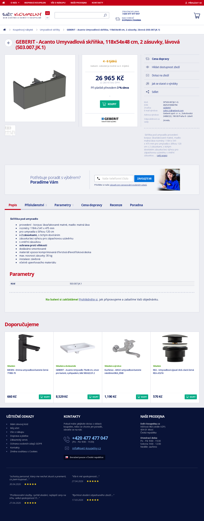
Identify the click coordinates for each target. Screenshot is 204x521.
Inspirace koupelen (35, 2)
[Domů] (5, 2)
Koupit (112, 104)
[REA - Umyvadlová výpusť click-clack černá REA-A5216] (175, 348)
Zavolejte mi (144, 178)
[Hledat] (82, 15)
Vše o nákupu (58, 2)
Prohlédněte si (88, 299)
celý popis (162, 155)
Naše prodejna (79, 2)
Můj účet (14, 428)
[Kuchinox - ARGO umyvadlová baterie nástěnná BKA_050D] (126, 348)
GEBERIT (167, 107)
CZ (47, 13)
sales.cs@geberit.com (173, 110)
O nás (14, 2)
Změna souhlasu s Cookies (23, 451)
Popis (13, 205)
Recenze (116, 205)
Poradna (136, 205)
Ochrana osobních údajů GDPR (26, 443)
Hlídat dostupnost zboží (166, 67)
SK (47, 17)
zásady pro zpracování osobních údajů (128, 184)
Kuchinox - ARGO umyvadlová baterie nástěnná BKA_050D (122, 371)
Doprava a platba (19, 435)
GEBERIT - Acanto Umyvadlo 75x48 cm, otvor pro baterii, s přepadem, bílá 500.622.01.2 (77, 371)
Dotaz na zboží (160, 75)
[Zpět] (8, 43)
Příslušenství (36, 205)
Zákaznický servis (19, 439)
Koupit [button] (47, 397)
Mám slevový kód (19, 424)
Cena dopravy (91, 205)
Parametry (63, 205)
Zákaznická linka (131, 12)
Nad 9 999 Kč (131, 19)
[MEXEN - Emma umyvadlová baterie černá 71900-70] (29, 348)
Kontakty (97, 2)
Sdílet (155, 92)
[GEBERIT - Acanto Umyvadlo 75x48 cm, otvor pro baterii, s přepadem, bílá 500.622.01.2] (78, 348)
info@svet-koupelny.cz (86, 448)
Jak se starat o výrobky (165, 83)
